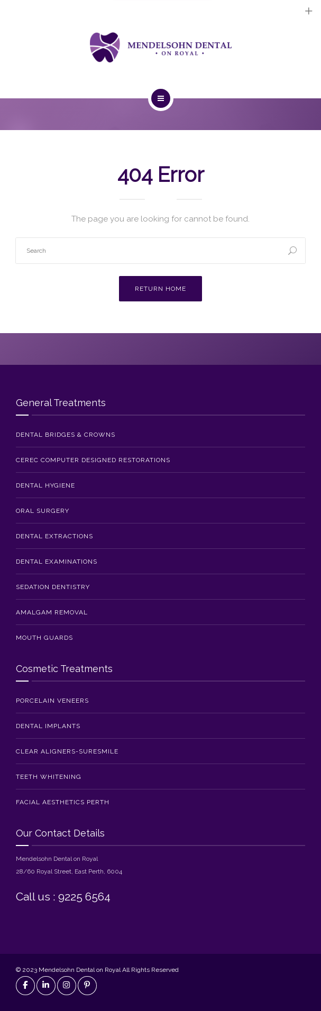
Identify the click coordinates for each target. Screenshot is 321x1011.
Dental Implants (48, 726)
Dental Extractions (54, 536)
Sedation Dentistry (53, 587)
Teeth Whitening (48, 776)
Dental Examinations (56, 561)
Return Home (160, 288)
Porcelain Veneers (52, 700)
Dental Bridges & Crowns (65, 434)
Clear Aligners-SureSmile (67, 751)
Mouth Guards (44, 637)
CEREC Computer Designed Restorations (93, 460)
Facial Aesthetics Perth (62, 802)
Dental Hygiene (45, 485)
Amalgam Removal (52, 612)
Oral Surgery (42, 510)
